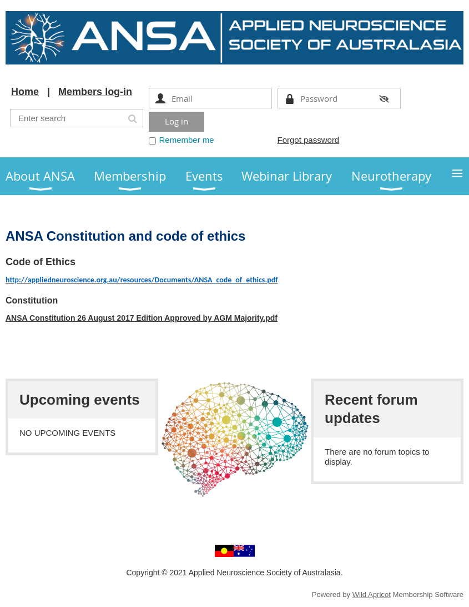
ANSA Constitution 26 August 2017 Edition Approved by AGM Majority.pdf (142, 318)
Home (25, 91)
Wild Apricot (371, 594)
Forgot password (309, 140)
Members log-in (95, 91)
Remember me (186, 140)
